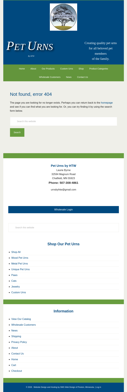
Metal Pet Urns (19, 263)
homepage (107, 102)
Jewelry (15, 286)
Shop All (16, 252)
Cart (13, 365)
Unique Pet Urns (20, 269)
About (14, 348)
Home (14, 359)
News (14, 330)
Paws (14, 275)
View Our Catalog (21, 319)
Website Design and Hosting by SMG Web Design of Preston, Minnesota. (64, 387)
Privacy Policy (19, 342)
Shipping (16, 336)
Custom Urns (18, 292)
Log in (98, 387)
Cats (14, 281)
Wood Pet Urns (19, 258)
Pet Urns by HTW (63, 17)
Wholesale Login (63, 209)
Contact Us (17, 353)
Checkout (16, 371)
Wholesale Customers (23, 324)
